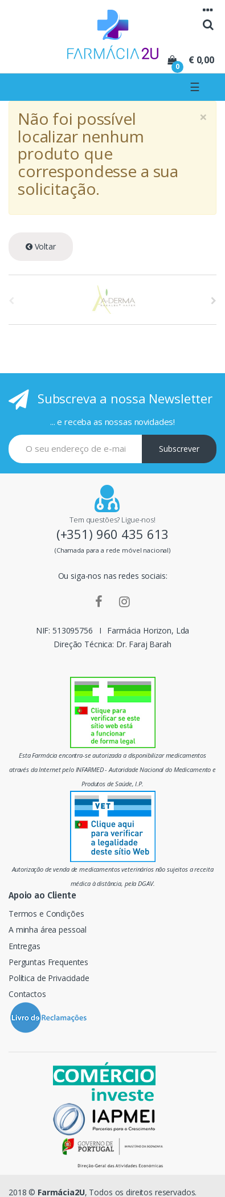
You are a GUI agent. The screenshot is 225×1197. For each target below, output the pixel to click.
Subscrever (179, 448)
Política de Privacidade (49, 978)
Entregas (24, 946)
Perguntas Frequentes (48, 962)
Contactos (27, 993)
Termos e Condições (46, 913)
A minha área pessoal (48, 929)
